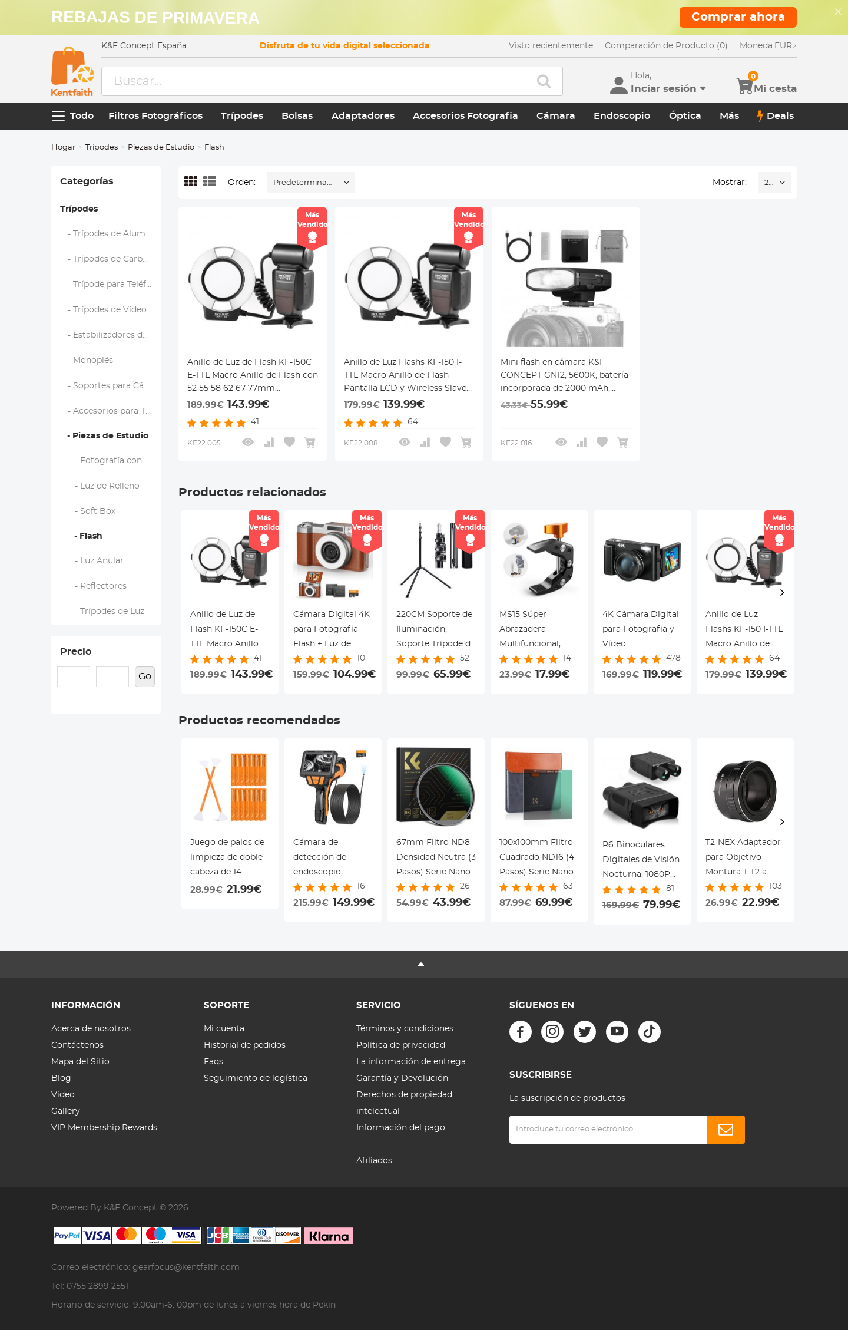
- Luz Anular (92, 561)
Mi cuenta (224, 1029)
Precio (75, 651)
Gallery (65, 1111)
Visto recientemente (551, 46)
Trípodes (242, 116)
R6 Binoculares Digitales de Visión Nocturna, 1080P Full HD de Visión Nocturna (641, 861)
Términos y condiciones (404, 1029)
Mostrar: (730, 183)
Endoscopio (622, 116)
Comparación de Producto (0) (666, 46)
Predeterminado (305, 183)
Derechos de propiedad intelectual (404, 1103)
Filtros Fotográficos (155, 116)
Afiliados (374, 1161)
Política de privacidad (400, 1045)
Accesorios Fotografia (465, 116)
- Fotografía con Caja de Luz (111, 461)
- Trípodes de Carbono (109, 259)
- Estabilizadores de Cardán (111, 335)
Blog (61, 1078)
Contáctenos (77, 1045)
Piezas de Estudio (161, 147)
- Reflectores (94, 586)
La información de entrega (411, 1062)
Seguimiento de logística (255, 1078)
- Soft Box (88, 511)
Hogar (63, 147)
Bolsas (297, 116)
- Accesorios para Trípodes (111, 411)
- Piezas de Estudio (104, 436)
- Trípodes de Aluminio (111, 234)
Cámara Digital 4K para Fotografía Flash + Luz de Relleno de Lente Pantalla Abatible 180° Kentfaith (331, 631)
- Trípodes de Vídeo (104, 310)
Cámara (555, 116)
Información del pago (400, 1128)
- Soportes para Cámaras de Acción (111, 386)
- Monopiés (87, 361)
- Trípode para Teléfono (111, 284)
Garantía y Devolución (402, 1078)
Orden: (242, 183)
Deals (775, 116)
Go (144, 676)
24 (768, 183)
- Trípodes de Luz (102, 612)
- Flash (81, 536)
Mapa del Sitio (80, 1062)
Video (63, 1095)
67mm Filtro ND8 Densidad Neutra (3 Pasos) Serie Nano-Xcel (436, 859)
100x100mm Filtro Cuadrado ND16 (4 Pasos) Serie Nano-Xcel (538, 859)
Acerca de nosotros (91, 1029)
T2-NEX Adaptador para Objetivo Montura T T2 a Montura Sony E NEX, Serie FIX (743, 859)
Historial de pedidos (245, 1045)
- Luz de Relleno (100, 486)
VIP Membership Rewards (104, 1128)
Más (729, 116)
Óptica (685, 116)
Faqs (213, 1062)
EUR (768, 45)
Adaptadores (363, 116)
